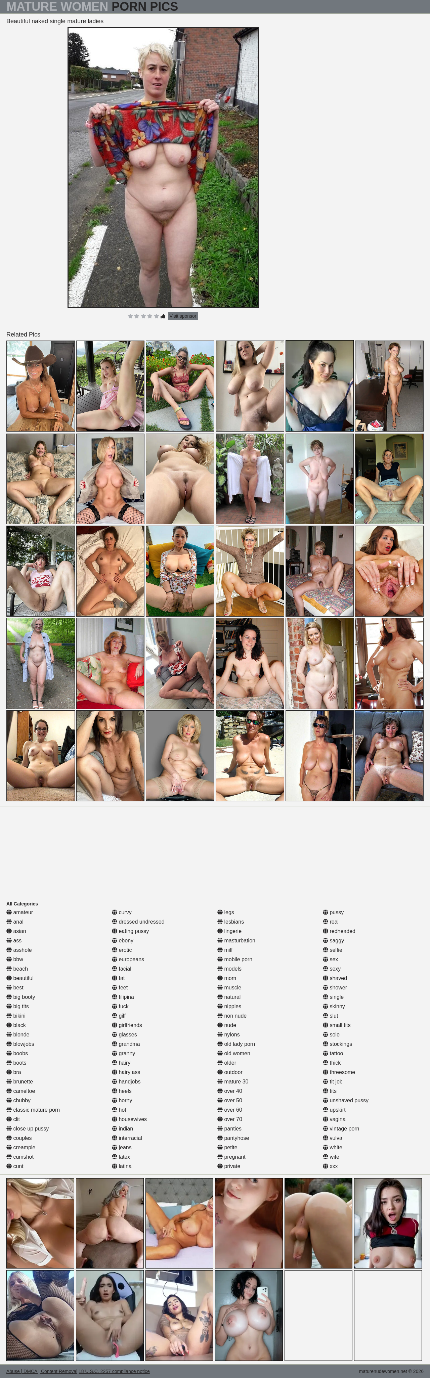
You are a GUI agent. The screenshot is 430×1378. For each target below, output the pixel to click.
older (226, 1063)
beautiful (20, 978)
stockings (337, 1044)
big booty (20, 997)
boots (16, 1063)
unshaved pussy (346, 1100)
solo (331, 1034)
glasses (124, 1034)
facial (121, 969)
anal (15, 922)
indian (122, 1128)
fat (118, 978)
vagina (334, 1119)
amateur (19, 912)
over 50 (229, 1100)
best (15, 987)
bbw (14, 959)
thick (332, 1063)
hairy (121, 1063)
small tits (337, 1025)
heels (122, 1091)
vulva (332, 1138)
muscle (229, 987)
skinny (334, 1006)
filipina (123, 997)
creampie (20, 1147)
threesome (339, 1072)
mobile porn (234, 959)
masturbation (236, 940)
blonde (18, 1034)
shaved (335, 978)
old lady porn (236, 1044)
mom (226, 978)
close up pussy (27, 1128)
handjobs (126, 1081)
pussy (333, 912)
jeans (122, 1147)
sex (330, 959)
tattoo (333, 1053)
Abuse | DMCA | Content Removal (41, 1371)
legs (225, 912)
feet (120, 987)
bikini (16, 1016)
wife (331, 1157)
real (331, 922)
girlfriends (127, 1025)
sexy (332, 969)
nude (226, 1025)
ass (14, 940)
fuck (120, 1006)
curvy (122, 912)
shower (335, 987)
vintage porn (341, 1128)
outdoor (230, 1072)
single (333, 997)
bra (13, 1072)
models (229, 969)
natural (229, 997)
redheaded (339, 931)
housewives (129, 1119)
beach (17, 969)
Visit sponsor (183, 316)
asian (16, 931)
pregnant (231, 1157)
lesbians (230, 922)
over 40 (229, 1091)
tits (330, 1091)
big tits (17, 1006)
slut (330, 1016)
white (332, 1147)
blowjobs (20, 1044)
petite (227, 1147)
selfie (332, 950)
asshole (19, 950)
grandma (126, 1044)
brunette (19, 1081)
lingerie (229, 931)
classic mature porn (33, 1110)
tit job (333, 1081)
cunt (15, 1166)
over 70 (229, 1119)
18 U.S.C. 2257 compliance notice (114, 1371)
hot (119, 1110)
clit (13, 1119)
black (16, 1025)
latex (121, 1157)
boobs (17, 1053)
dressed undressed (138, 922)
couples (19, 1138)
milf (224, 950)
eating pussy (130, 931)
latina (122, 1166)
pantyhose (233, 1138)
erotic (122, 950)
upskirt (334, 1110)
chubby (18, 1100)
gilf (119, 1016)
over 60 (229, 1110)
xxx (330, 1166)
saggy (333, 940)
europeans (128, 959)
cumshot (20, 1157)
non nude (232, 1016)
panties (229, 1128)
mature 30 (232, 1081)
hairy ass (126, 1072)
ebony (122, 940)
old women (233, 1053)
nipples (229, 1006)
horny (122, 1100)
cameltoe (20, 1091)
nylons (228, 1034)
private (228, 1166)
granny (123, 1053)
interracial (127, 1138)
